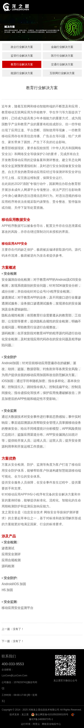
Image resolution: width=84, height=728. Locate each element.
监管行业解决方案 (22, 55)
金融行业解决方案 (62, 46)
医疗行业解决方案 (62, 55)
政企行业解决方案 (22, 46)
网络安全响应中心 (51, 724)
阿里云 (36, 724)
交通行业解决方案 (62, 64)
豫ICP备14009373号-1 (41, 719)
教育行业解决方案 (22, 64)
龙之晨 (25, 714)
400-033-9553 (13, 664)
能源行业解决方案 (22, 73)
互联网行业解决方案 (62, 73)
